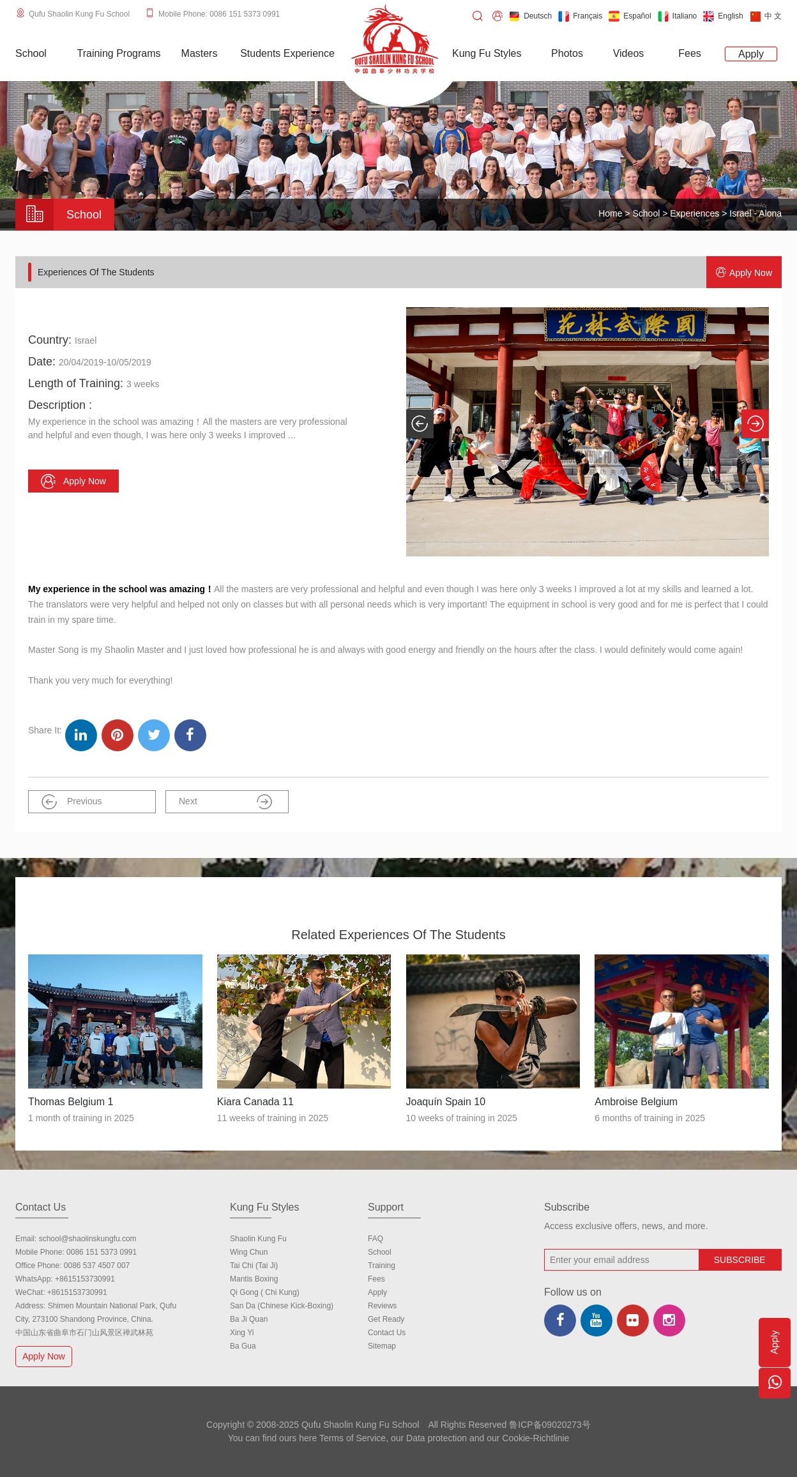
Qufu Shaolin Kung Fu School (79, 14)
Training (381, 1265)
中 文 (766, 16)
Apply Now (45, 1356)
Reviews (382, 1305)
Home (610, 213)
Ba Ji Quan (249, 1319)
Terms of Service (352, 1438)
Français (580, 16)
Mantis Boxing (254, 1278)
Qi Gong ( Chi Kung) (265, 1292)
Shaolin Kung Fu (258, 1238)
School (646, 213)
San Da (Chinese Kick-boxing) (281, 1305)
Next (225, 801)
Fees (376, 1278)
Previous (72, 801)
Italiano (677, 16)
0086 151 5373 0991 (101, 1252)
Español (630, 16)
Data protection (436, 1438)
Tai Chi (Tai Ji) (254, 1265)
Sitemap (382, 1346)
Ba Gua (243, 1346)
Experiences (694, 213)
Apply (377, 1292)
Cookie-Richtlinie (535, 1438)
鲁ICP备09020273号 (550, 1425)
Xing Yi (242, 1332)
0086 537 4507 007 (97, 1265)
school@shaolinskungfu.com (88, 1238)
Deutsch (530, 16)
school (379, 1252)
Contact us (387, 1332)
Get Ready (386, 1319)
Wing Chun (249, 1252)
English (723, 16)
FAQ (375, 1238)
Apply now (744, 272)
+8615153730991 (85, 1278)
